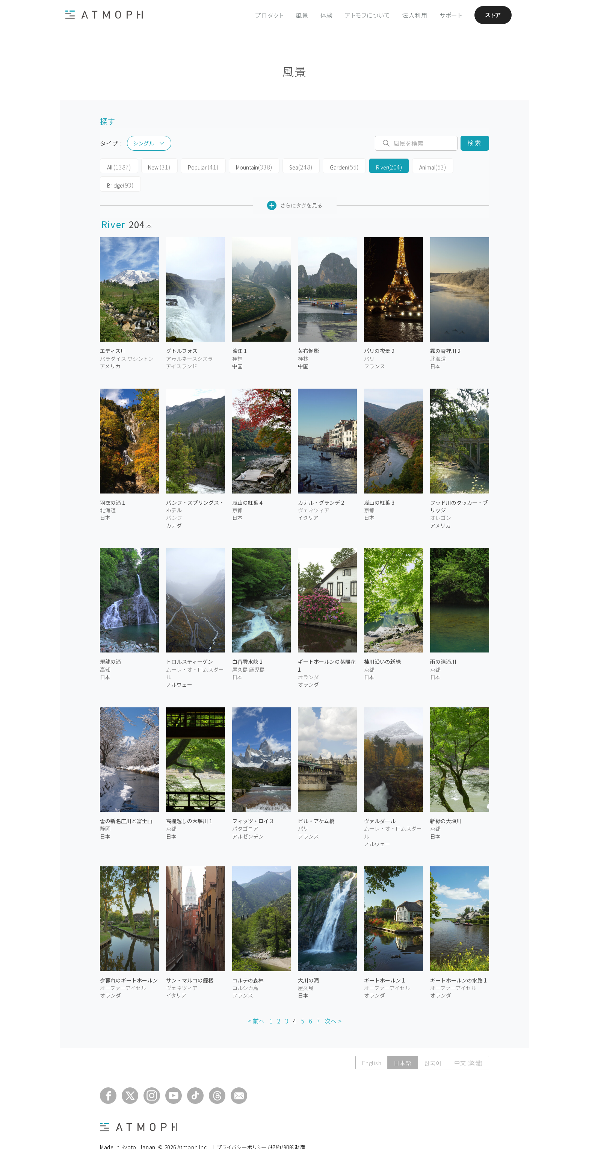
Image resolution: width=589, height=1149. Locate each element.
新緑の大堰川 (446, 802)
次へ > (333, 1002)
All (117, 166)
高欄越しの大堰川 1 (189, 802)
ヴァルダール (380, 802)
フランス (374, 347)
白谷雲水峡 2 (247, 643)
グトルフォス (182, 332)
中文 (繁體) (468, 1044)
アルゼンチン (248, 818)
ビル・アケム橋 (316, 802)
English (371, 1044)
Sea (287, 166)
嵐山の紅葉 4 (247, 484)
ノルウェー (179, 666)
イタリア (308, 499)
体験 (326, 15)
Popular (195, 166)
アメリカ (110, 347)
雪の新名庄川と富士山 (126, 802)
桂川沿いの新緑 (382, 643)
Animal (409, 166)
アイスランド (181, 347)
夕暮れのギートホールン (129, 962)
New (154, 166)
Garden (327, 166)
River (368, 166)
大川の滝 (308, 962)
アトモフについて (367, 15)
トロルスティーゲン (189, 643)
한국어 (433, 1044)
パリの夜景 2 (379, 332)
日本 (435, 347)
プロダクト (269, 15)
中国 (237, 347)
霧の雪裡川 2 (445, 332)
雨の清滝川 (443, 643)
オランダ (308, 666)
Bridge (451, 166)
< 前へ (256, 1002)
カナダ (174, 507)
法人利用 (414, 15)
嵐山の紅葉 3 (379, 484)
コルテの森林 (248, 962)
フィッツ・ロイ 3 (252, 802)
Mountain (243, 166)
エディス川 (113, 332)
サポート (450, 15)
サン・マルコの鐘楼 (189, 962)
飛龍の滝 (110, 643)
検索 (475, 143)
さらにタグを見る (294, 187)
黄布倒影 (308, 332)
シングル (143, 143)
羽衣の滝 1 (112, 484)
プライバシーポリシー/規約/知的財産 (261, 1128)
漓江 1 (239, 332)
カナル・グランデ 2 (321, 484)
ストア (493, 15)
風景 (302, 15)
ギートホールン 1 (384, 962)
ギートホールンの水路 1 (458, 962)
